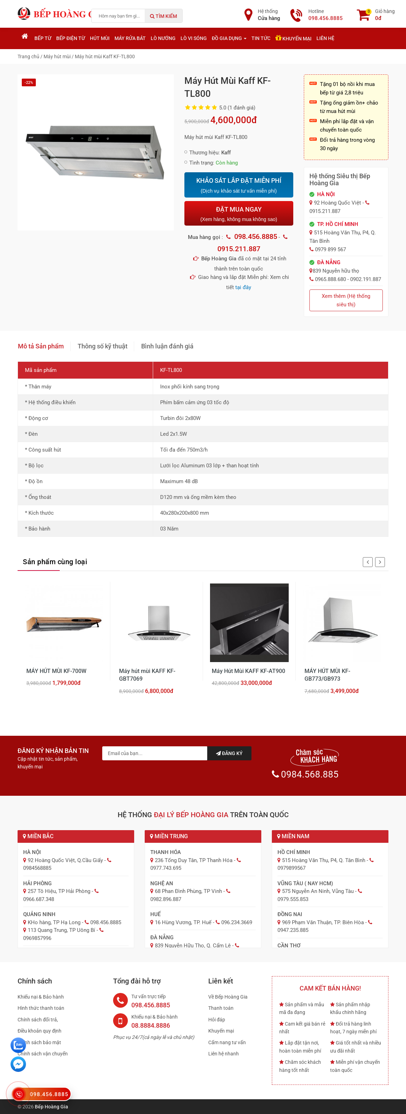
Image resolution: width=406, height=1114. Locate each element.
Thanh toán (221, 1008)
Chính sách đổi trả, (38, 1019)
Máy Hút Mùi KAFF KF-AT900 (248, 671)
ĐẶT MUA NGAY (238, 214)
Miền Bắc (38, 836)
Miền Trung (169, 836)
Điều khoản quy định (39, 1031)
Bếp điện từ (70, 38)
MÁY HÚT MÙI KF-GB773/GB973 (327, 675)
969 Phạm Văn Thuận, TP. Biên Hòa (323, 922)
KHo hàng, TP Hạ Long (54, 922)
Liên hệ (325, 38)
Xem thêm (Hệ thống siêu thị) (346, 300)
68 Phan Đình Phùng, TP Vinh (188, 891)
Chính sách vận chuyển (43, 1053)
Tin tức (260, 38)
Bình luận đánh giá (167, 346)
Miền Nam (293, 836)
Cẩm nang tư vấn (227, 1042)
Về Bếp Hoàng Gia (228, 997)
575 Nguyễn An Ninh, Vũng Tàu (318, 891)
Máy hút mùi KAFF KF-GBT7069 (147, 675)
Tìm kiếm (163, 16)
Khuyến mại (293, 37)
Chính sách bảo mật (39, 1042)
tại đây (243, 287)
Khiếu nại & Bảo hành (41, 997)
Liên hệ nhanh (223, 1053)
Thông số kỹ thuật (102, 346)
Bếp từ (42, 38)
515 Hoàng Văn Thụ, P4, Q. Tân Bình (323, 860)
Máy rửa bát (130, 38)
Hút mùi (100, 38)
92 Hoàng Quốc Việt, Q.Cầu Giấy (65, 860)
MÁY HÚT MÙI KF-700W (56, 671)
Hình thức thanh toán (41, 1008)
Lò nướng (163, 38)
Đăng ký (229, 753)
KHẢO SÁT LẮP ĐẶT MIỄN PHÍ (238, 185)
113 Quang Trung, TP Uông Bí (61, 930)
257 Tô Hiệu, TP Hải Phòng (59, 891)
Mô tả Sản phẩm (41, 346)
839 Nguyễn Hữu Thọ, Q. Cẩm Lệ (193, 945)
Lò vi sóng (194, 38)
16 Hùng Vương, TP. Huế (183, 922)
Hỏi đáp (216, 1019)
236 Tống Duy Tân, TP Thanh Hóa (194, 860)
